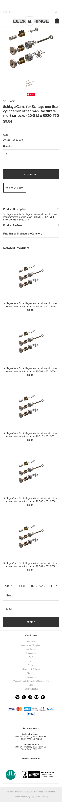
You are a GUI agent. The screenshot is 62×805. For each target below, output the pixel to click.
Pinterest (36, 697)
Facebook (24, 697)
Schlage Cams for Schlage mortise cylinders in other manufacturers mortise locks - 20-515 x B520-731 (30, 435)
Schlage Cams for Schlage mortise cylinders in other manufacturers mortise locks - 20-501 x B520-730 (30, 370)
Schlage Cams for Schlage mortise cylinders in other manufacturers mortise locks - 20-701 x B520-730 (30, 565)
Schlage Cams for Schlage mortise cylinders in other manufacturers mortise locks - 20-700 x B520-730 (30, 500)
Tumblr (43, 697)
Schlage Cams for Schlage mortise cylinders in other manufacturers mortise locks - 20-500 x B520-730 (30, 305)
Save (32, 95)
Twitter (17, 697)
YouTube (30, 697)
